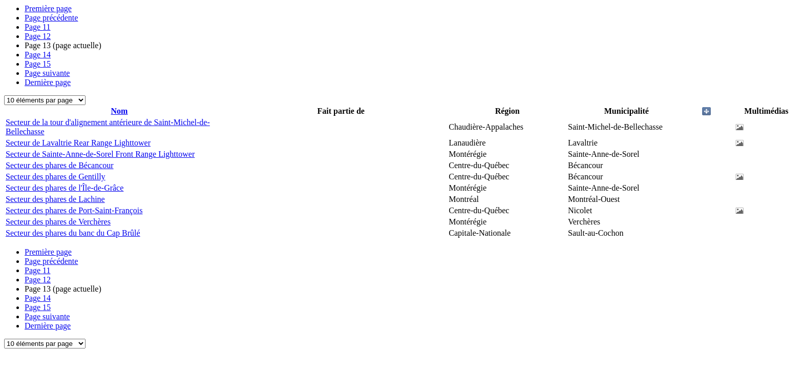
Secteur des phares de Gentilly (55, 176)
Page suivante (47, 73)
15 (38, 63)
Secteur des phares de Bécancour (60, 165)
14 (38, 54)
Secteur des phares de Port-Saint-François (74, 210)
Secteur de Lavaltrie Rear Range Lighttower (78, 142)
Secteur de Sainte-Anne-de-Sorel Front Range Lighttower (100, 154)
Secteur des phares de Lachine (55, 199)
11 (38, 27)
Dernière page (48, 82)
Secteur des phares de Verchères (58, 221)
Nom (119, 111)
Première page (48, 8)
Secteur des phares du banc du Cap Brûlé (73, 233)
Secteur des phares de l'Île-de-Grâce (64, 187)
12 (38, 36)
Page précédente (51, 17)
